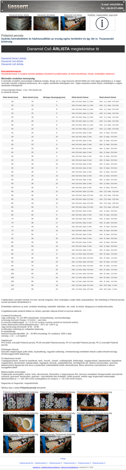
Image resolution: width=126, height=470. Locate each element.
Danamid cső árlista (12, 64)
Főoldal (62, 459)
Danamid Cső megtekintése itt (63, 49)
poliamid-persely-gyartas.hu (50, 467)
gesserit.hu (36, 467)
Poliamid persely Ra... (27, 463)
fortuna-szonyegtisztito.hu (69, 467)
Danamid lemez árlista (13, 58)
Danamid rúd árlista (12, 61)
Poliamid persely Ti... (42, 463)
